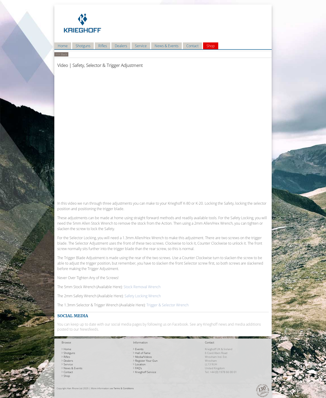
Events (139, 349)
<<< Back (61, 54)
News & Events (166, 45)
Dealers (121, 45)
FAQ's (138, 368)
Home (63, 45)
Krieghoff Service (145, 372)
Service (141, 45)
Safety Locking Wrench (143, 295)
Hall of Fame (143, 353)
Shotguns (83, 45)
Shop (210, 45)
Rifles (102, 45)
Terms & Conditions (124, 388)
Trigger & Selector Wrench (167, 304)
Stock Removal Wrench (142, 286)
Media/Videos (143, 357)
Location (140, 364)
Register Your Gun (146, 361)
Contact (192, 45)
